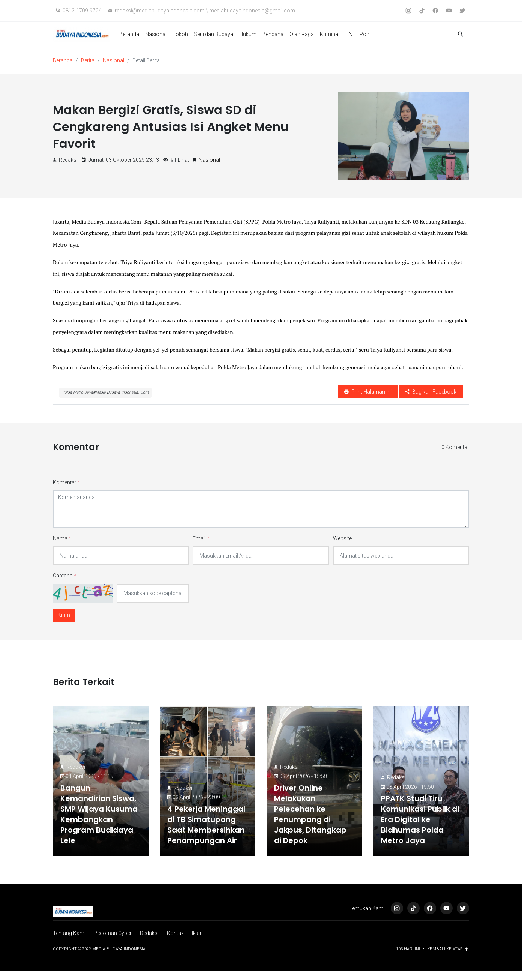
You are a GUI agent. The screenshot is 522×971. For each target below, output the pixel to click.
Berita (87, 60)
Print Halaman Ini (368, 392)
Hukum (247, 34)
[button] (460, 34)
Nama (62, 538)
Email (201, 538)
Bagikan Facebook (430, 392)
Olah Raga (302, 34)
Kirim (64, 615)
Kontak (175, 933)
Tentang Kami (69, 933)
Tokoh (180, 34)
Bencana (273, 34)
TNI (349, 34)
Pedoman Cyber (113, 933)
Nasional (155, 34)
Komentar (66, 482)
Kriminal (329, 34)
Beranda (129, 34)
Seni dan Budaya (213, 34)
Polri (365, 34)
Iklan (197, 933)
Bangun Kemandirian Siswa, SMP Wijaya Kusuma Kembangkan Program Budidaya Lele (99, 814)
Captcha (64, 576)
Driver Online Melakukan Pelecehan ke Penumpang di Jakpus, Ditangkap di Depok (310, 814)
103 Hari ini (408, 949)
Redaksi (75, 767)
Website (342, 538)
